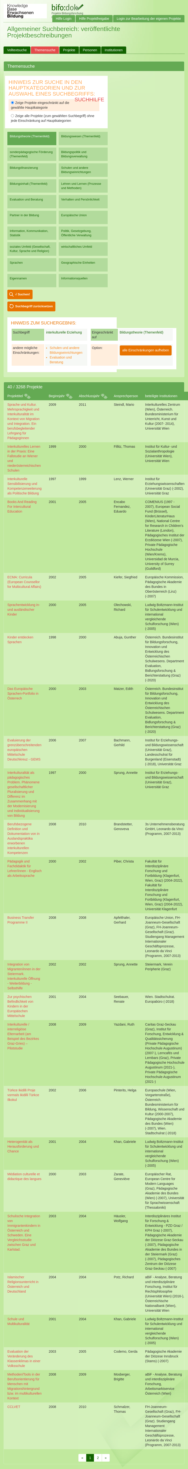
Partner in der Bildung (24, 215)
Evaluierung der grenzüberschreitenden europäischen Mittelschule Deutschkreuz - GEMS (24, 749)
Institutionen (114, 50)
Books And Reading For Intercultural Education (22, 506)
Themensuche (45, 50)
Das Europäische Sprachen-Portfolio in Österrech (23, 693)
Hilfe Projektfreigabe (94, 19)
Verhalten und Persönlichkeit (80, 199)
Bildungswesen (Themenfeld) (80, 136)
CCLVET (13, 1407)
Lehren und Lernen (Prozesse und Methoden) (81, 186)
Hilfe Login (64, 19)
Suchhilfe (89, 100)
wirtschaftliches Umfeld (76, 246)
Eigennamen (18, 278)
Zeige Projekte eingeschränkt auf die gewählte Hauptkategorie (40, 105)
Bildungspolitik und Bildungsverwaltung (74, 154)
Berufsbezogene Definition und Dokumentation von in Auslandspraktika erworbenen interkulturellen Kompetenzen (23, 838)
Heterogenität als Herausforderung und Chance (23, 1146)
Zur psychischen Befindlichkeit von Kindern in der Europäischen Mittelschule (20, 1006)
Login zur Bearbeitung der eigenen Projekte (149, 19)
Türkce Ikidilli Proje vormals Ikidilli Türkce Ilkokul (23, 1095)
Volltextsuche (17, 50)
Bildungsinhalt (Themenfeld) (29, 183)
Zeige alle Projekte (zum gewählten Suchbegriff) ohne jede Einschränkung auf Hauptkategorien (52, 118)
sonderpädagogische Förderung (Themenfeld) (31, 154)
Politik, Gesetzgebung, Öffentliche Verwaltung (76, 233)
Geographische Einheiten (78, 262)
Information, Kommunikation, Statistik (29, 233)
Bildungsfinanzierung (24, 168)
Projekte (69, 50)
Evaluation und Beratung (26, 199)
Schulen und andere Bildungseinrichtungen (76, 170)
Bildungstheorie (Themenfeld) (29, 136)
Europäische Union (74, 215)
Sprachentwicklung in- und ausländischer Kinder (23, 609)
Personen (90, 50)
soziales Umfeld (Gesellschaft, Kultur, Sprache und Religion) (30, 249)
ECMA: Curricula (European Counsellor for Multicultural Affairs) (24, 582)
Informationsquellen (74, 278)
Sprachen (16, 262)
